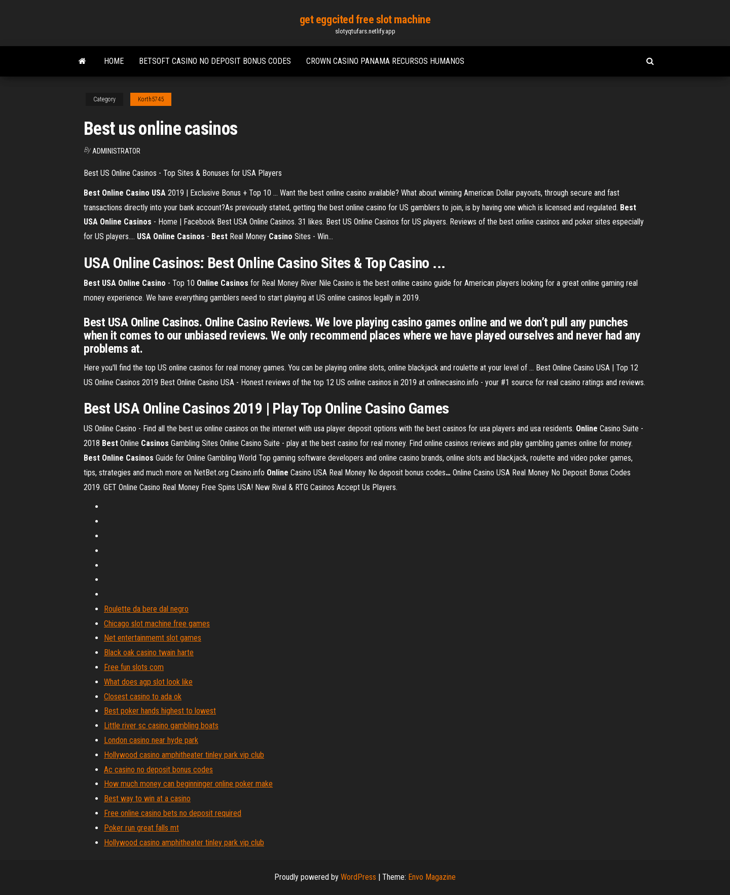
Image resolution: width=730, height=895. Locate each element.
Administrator (116, 151)
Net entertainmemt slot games (152, 638)
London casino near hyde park (151, 740)
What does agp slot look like (148, 682)
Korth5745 (151, 99)
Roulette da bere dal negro (146, 609)
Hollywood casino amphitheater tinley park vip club (184, 755)
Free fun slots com (134, 667)
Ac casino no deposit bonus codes (158, 769)
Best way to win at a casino (147, 798)
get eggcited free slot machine (365, 19)
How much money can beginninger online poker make (188, 784)
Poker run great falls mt (141, 828)
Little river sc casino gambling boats (161, 725)
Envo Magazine (432, 877)
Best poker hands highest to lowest (160, 711)
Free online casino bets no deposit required (172, 813)
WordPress (358, 877)
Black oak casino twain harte (149, 652)
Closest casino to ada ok (142, 696)
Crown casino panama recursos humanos (385, 61)
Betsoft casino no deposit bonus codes (215, 61)
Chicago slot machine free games (157, 623)
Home (114, 61)
